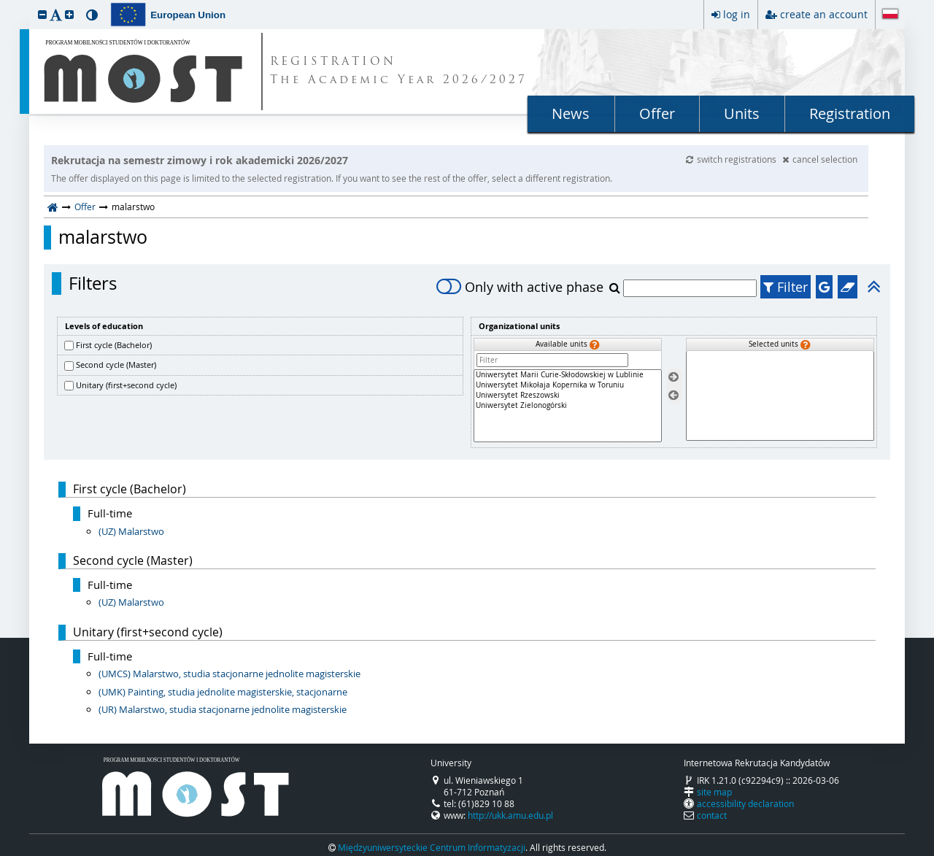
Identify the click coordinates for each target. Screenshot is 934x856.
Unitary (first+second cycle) (126, 384)
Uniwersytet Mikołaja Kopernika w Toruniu (567, 385)
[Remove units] (673, 395)
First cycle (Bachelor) (114, 344)
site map (714, 792)
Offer (657, 113)
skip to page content (3, 3)
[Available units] (568, 405)
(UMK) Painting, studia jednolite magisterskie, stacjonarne (223, 691)
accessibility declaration (745, 803)
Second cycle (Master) (116, 364)
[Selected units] (780, 396)
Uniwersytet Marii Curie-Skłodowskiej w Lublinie (567, 375)
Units (742, 113)
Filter (785, 287)
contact (712, 815)
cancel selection (819, 159)
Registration (849, 113)
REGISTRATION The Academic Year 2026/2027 (399, 71)
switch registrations (732, 159)
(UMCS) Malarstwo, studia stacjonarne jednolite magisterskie (229, 673)
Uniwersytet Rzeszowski (567, 395)
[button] (42, 14)
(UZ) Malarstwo (131, 531)
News (571, 113)
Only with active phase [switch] (519, 287)
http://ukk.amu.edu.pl (510, 815)
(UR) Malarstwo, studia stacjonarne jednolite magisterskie (223, 709)
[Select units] (673, 377)
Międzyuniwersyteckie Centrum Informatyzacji (431, 847)
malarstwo (102, 237)
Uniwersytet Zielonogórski (567, 406)
